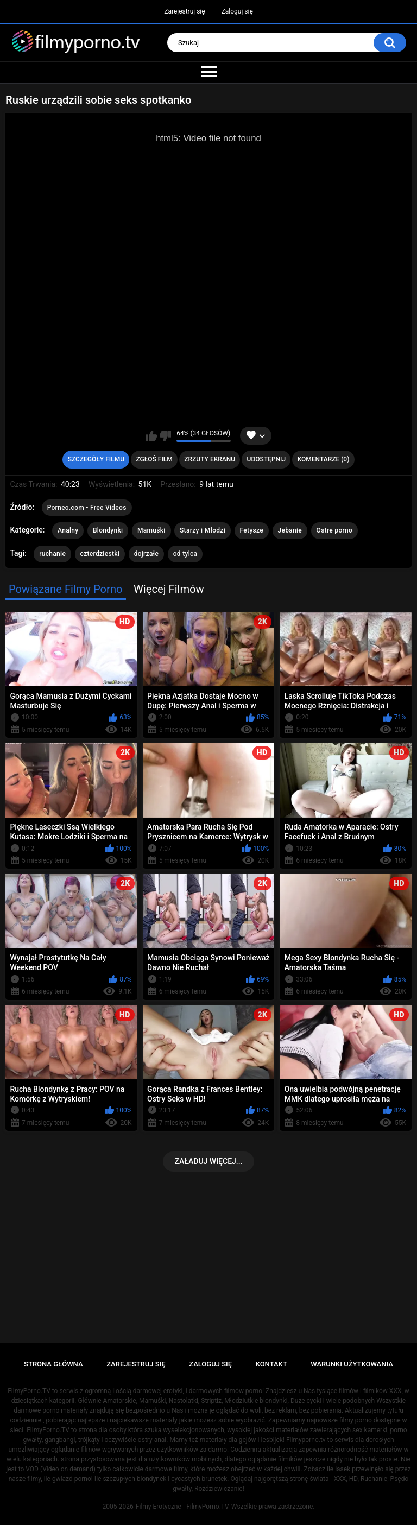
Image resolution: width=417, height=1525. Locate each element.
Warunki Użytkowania (352, 1364)
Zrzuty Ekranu (209, 459)
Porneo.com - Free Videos (87, 507)
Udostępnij (266, 459)
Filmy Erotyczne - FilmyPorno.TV (182, 1506)
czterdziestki (100, 554)
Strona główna (53, 1364)
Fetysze (251, 530)
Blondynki (108, 530)
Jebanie (290, 530)
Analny (68, 530)
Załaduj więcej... (208, 1161)
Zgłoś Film (154, 459)
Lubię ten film (151, 436)
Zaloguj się (237, 11)
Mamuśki (151, 530)
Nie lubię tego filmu (165, 436)
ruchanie (52, 554)
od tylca (185, 554)
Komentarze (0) (324, 459)
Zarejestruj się (184, 11)
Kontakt (271, 1364)
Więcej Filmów (169, 589)
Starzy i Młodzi (202, 530)
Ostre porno (335, 530)
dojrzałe (146, 554)
